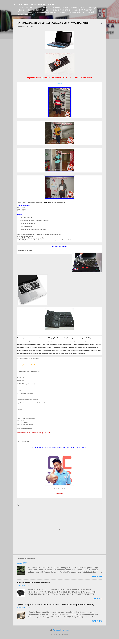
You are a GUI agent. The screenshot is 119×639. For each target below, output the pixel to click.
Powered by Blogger (59, 630)
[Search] (105, 5)
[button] (101, 23)
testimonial (47, 202)
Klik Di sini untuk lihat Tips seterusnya (28, 358)
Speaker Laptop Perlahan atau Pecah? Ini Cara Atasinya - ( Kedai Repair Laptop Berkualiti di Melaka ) (55, 605)
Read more (97, 576)
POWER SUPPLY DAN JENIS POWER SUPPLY (33, 582)
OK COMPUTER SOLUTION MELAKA (36, 4)
